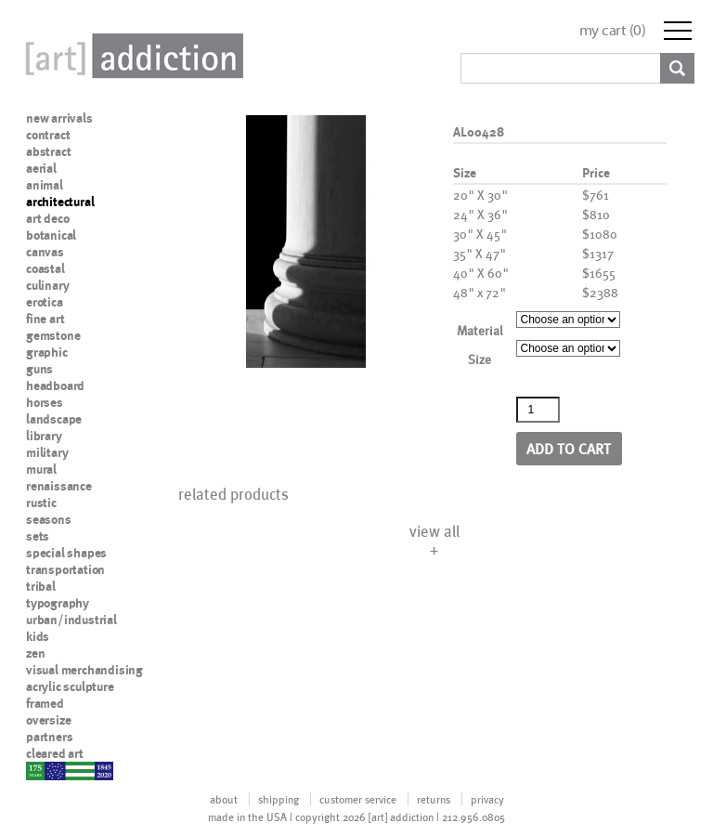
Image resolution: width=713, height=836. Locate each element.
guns (39, 368)
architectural (60, 201)
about (224, 798)
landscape (54, 418)
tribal (41, 586)
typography (57, 602)
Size (479, 359)
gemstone (53, 335)
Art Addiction (131, 56)
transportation (65, 569)
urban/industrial (71, 619)
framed (45, 703)
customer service (357, 798)
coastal (45, 268)
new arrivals (59, 118)
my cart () (612, 30)
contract (48, 134)
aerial (41, 168)
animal (44, 184)
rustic (41, 502)
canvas (45, 251)
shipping (278, 798)
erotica (44, 301)
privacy (487, 798)
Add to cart (568, 448)
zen (35, 653)
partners (49, 736)
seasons (48, 519)
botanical (51, 235)
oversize (48, 719)
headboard (55, 385)
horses (44, 402)
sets (37, 536)
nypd (40, 770)
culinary (47, 285)
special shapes (66, 552)
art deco (47, 218)
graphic (47, 352)
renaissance (59, 485)
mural (41, 469)
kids (37, 636)
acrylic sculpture (70, 686)
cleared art (55, 753)
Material (480, 330)
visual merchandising (84, 669)
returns (433, 798)
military (47, 452)
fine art (45, 318)
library (44, 435)
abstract (48, 151)
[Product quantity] (538, 410)
